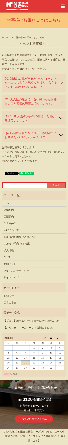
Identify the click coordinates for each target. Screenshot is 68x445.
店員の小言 (10, 302)
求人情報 (9, 250)
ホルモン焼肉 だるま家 (17, 243)
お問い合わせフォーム (34, 418)
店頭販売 (9, 216)
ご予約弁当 (10, 223)
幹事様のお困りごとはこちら (20, 236)
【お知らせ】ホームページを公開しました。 (29, 327)
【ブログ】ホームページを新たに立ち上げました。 (33, 320)
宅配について (11, 230)
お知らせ (9, 295)
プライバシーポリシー (16, 270)
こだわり (9, 257)
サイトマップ (11, 277)
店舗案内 (9, 209)
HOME (5, 37)
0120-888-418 (36, 399)
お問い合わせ (11, 264)
